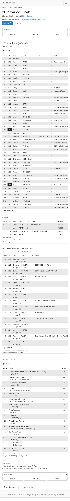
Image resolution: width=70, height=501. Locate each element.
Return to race (27, 487)
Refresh (7, 23)
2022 (10, 7)
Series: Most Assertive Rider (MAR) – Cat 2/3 (16, 252)
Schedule (28, 16)
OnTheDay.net (8, 3)
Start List (35, 34)
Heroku (61, 495)
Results (12, 34)
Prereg (57, 34)
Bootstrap (44, 495)
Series (6, 51)
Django (28, 495)
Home (4, 7)
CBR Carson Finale (16, 12)
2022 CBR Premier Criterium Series (32, 19)
